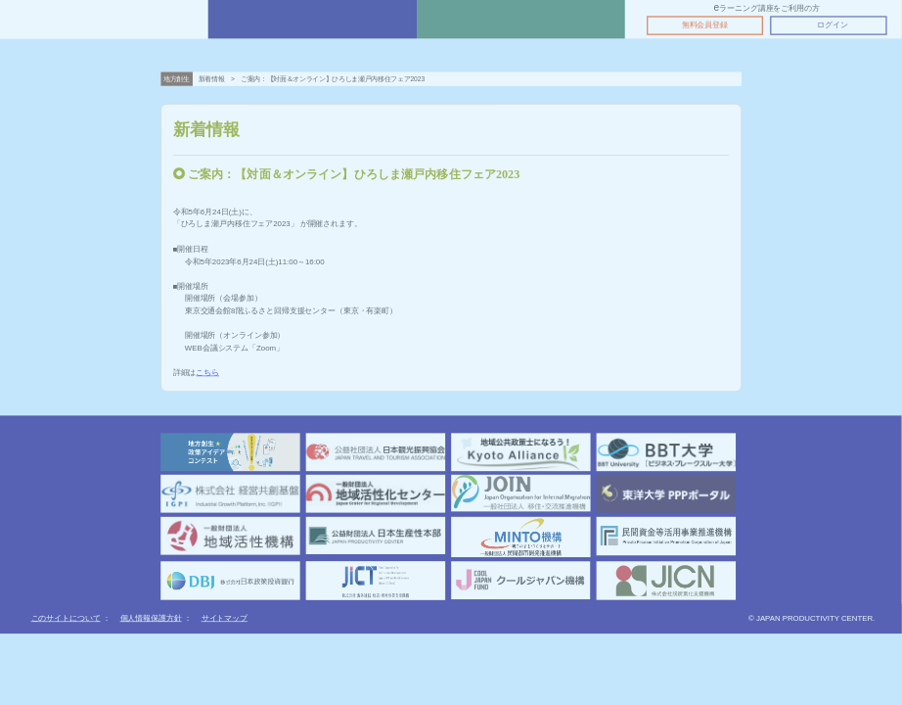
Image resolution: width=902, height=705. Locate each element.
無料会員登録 (705, 25)
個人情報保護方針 (151, 618)
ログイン (832, 25)
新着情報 (212, 78)
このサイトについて (66, 618)
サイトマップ (225, 618)
